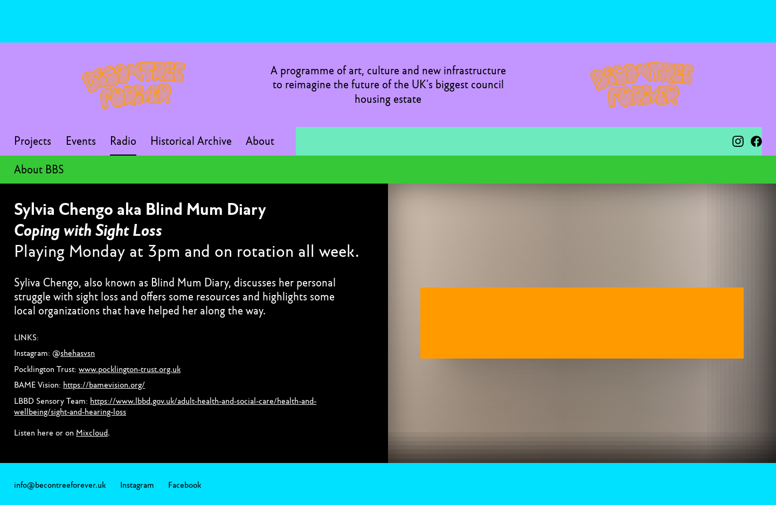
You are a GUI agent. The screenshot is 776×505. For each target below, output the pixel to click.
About (260, 141)
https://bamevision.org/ (104, 384)
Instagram (137, 484)
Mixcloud (92, 432)
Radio (123, 141)
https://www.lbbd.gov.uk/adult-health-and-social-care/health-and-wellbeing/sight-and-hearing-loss (165, 406)
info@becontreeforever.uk (60, 484)
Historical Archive (191, 141)
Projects (32, 141)
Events (81, 141)
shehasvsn (77, 352)
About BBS (39, 170)
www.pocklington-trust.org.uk (130, 368)
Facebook (184, 484)
